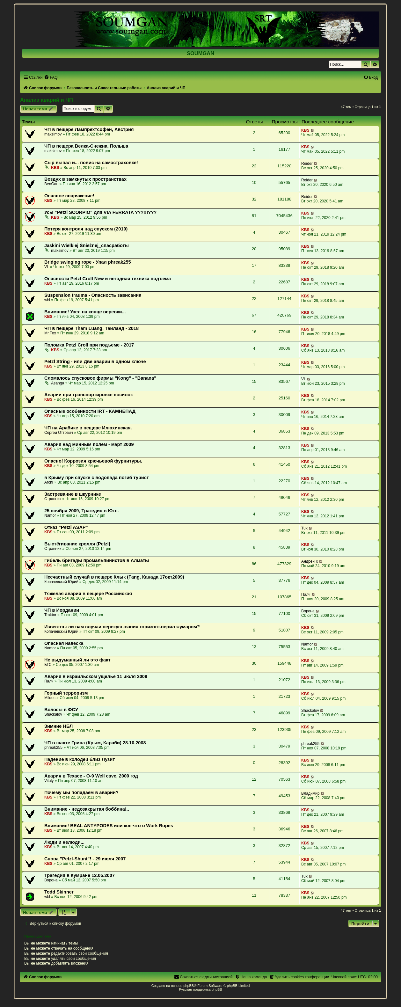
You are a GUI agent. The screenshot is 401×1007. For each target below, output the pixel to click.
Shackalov (53, 714)
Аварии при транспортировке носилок (88, 394)
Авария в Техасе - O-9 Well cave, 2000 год (91, 775)
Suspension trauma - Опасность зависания (93, 295)
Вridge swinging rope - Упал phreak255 (87, 262)
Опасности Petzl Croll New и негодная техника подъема (107, 278)
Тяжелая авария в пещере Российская (88, 593)
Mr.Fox (50, 333)
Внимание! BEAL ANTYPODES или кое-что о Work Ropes (108, 825)
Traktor (50, 615)
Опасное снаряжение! (69, 195)
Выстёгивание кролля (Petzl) (77, 543)
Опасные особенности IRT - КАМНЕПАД (89, 411)
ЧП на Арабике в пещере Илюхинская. (88, 427)
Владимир (310, 793)
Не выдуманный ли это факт (77, 659)
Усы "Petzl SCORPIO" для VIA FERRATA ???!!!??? (100, 212)
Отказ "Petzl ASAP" (66, 527)
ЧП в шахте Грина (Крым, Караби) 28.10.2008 (95, 742)
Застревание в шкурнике (72, 494)
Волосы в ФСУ (61, 709)
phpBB (188, 986)
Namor (50, 515)
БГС (48, 664)
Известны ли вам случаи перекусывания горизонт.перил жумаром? (122, 626)
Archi (48, 482)
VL (46, 267)
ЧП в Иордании (61, 610)
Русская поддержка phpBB (200, 989)
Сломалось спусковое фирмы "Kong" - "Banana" (100, 378)
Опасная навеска (63, 643)
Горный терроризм (66, 693)
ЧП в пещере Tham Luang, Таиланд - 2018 (91, 328)
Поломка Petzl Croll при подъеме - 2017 (89, 344)
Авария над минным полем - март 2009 (89, 444)
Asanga (57, 383)
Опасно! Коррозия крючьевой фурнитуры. (93, 460)
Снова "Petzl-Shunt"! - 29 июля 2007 (85, 858)
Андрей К (309, 561)
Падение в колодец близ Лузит (79, 759)
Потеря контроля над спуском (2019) (86, 228)
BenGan (51, 184)
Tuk (304, 528)
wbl (47, 300)
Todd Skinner (59, 891)
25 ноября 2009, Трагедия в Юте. (81, 510)
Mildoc (49, 698)
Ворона (308, 611)
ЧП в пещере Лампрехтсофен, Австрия (89, 129)
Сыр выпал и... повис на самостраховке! (91, 162)
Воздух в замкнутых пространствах (85, 179)
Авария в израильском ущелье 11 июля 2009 (95, 676)
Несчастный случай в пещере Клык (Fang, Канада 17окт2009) (114, 577)
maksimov (53, 134)
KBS (305, 130)
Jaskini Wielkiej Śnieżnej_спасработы (86, 245)
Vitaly (49, 780)
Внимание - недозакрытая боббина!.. (86, 809)
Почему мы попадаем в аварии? (81, 792)
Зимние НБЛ (58, 726)
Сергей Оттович (58, 432)
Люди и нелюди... (64, 842)
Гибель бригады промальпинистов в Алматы (96, 560)
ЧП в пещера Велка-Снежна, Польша (86, 146)
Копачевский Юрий (61, 582)
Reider (307, 163)
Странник (52, 499)
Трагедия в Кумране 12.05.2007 (79, 875)
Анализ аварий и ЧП (46, 100)
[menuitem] (50, 77)
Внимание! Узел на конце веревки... (85, 311)
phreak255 (53, 747)
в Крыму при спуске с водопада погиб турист (96, 477)
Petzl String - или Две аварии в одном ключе (95, 361)
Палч (305, 594)
